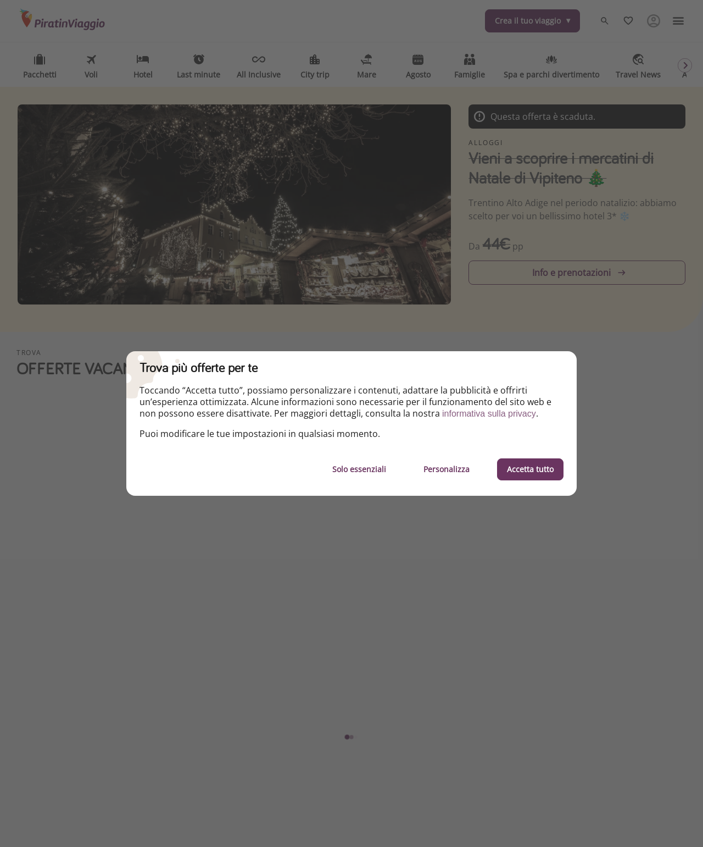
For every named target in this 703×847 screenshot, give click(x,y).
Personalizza (446, 469)
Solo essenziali (359, 469)
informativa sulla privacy (489, 413)
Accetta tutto (530, 469)
